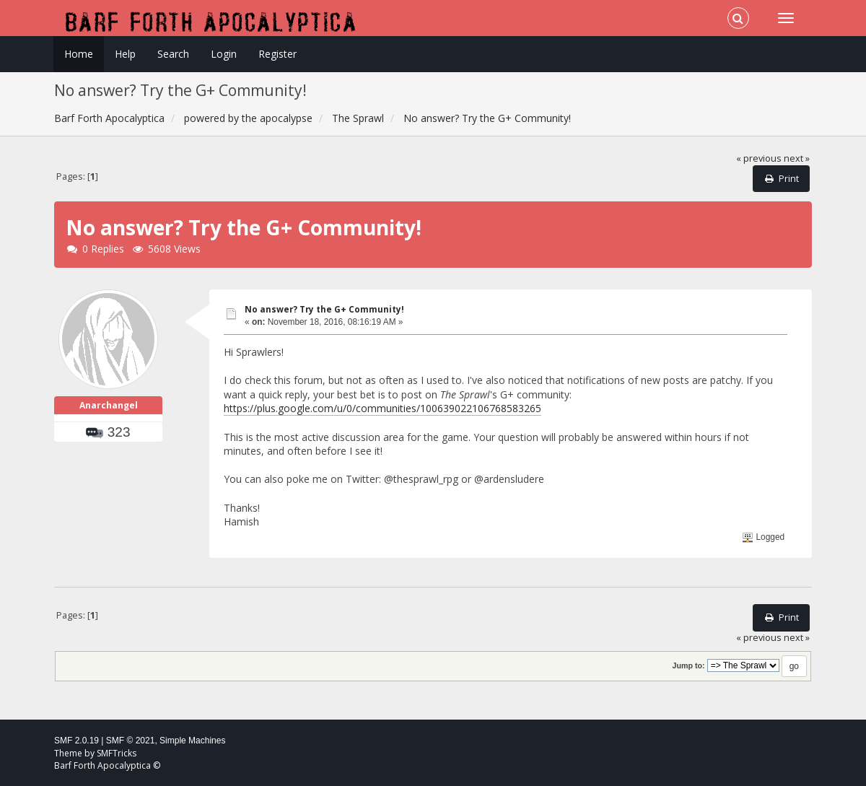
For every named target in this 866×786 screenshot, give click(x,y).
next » (797, 158)
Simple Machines (192, 740)
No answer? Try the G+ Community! (324, 309)
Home (78, 54)
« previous (759, 158)
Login (224, 54)
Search (173, 54)
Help (125, 54)
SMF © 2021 (130, 740)
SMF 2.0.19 (76, 740)
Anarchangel (108, 405)
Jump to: (688, 665)
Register (277, 54)
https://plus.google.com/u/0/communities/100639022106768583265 (382, 408)
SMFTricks (116, 753)
